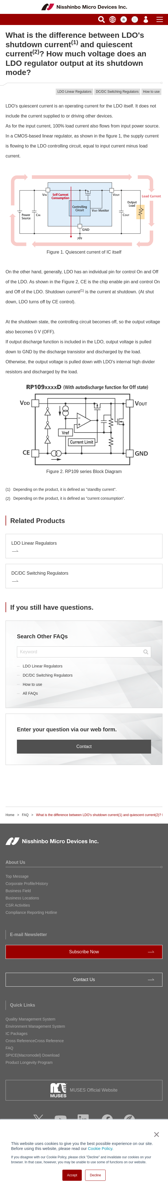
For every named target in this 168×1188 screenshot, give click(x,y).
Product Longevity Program (29, 1062)
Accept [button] (72, 1175)
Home (10, 815)
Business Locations (22, 898)
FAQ (25, 815)
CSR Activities (18, 905)
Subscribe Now (84, 951)
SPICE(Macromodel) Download (33, 1055)
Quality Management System (30, 1019)
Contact (83, 746)
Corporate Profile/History (27, 883)
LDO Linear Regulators (42, 666)
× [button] (155, 1134)
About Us (15, 862)
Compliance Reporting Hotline (31, 912)
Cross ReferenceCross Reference (35, 1041)
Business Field (18, 891)
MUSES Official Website (94, 1090)
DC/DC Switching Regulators (48, 675)
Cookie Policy (100, 1148)
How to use (32, 684)
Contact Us (84, 979)
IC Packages (16, 1033)
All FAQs (30, 693)
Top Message (17, 876)
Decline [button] (95, 1175)
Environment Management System (35, 1026)
